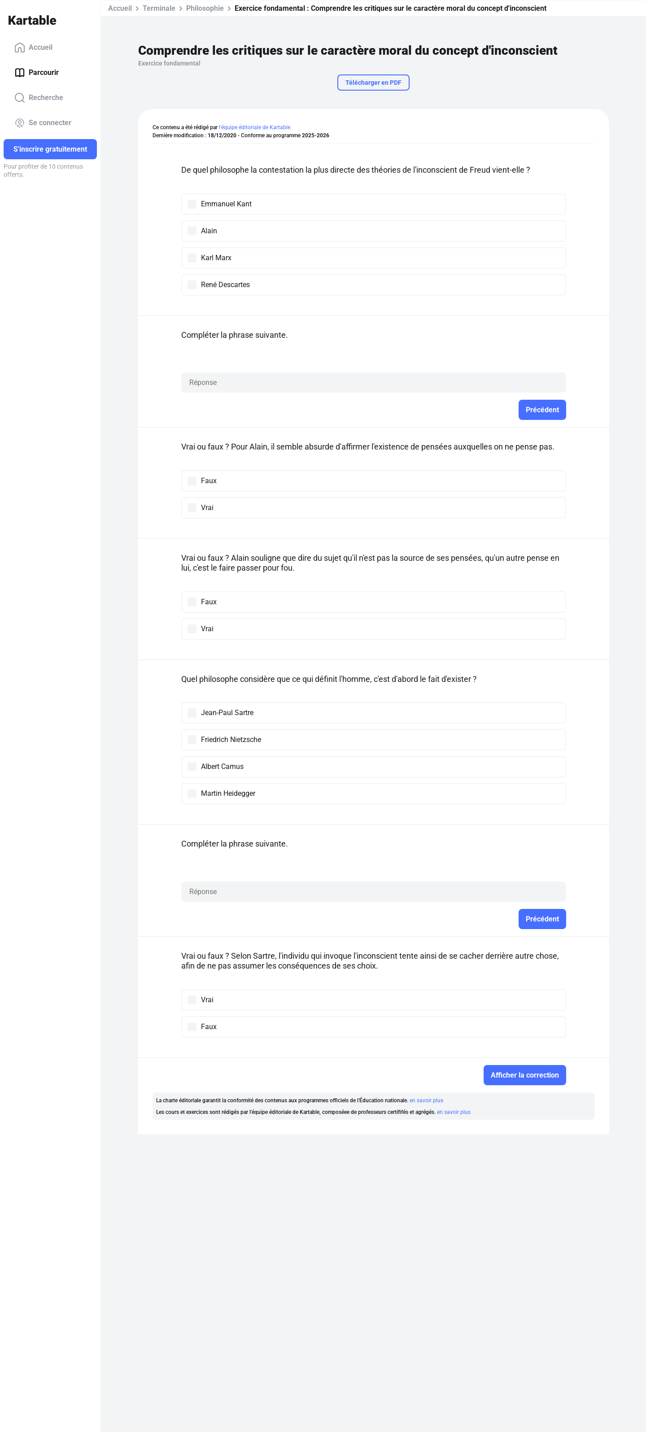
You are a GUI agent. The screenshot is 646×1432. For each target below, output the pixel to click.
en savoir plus (426, 1100)
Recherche (38, 97)
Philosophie (205, 8)
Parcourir (36, 72)
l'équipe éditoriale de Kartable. (255, 127)
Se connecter (42, 123)
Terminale (159, 8)
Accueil (33, 47)
